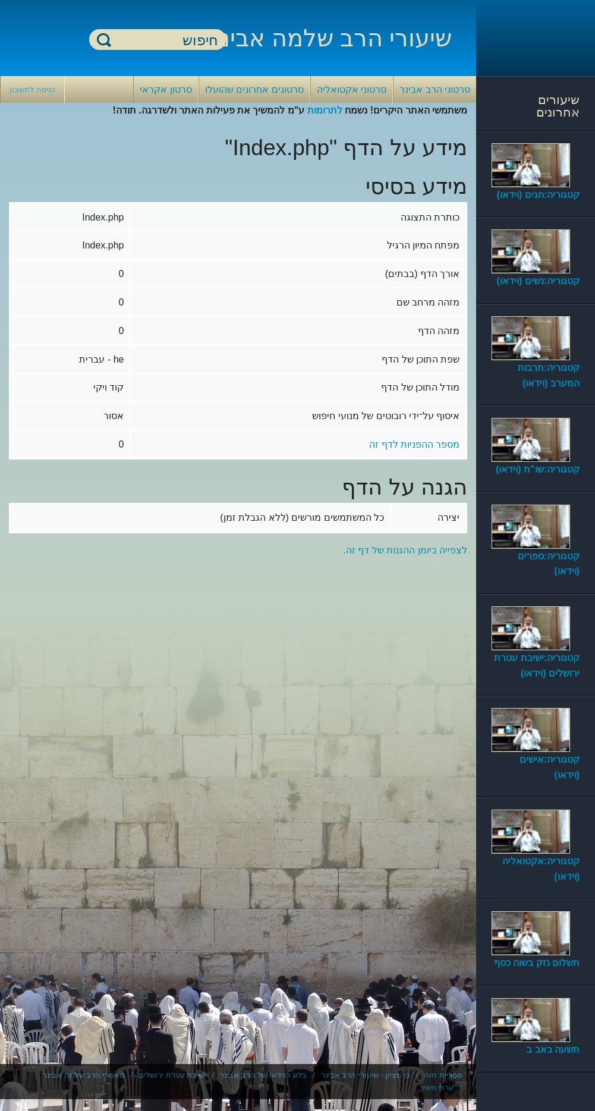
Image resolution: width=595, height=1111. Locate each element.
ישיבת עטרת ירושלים (172, 1075)
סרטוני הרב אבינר (434, 89)
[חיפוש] (164, 40)
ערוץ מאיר (437, 1087)
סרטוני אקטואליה (351, 89)
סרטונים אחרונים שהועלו (254, 89)
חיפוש (104, 39)
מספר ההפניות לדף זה (414, 444)
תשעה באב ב (553, 1049)
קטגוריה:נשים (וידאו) (538, 281)
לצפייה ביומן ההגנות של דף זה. (405, 550)
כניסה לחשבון (32, 89)
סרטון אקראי (165, 89)
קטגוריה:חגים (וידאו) (538, 195)
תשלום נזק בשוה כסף (537, 963)
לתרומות (324, 110)
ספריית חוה (443, 1075)
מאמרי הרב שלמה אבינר (84, 1075)
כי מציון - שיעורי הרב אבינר (365, 1075)
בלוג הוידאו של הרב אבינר (263, 1075)
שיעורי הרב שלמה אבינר (329, 38)
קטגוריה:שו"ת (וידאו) (538, 469)
